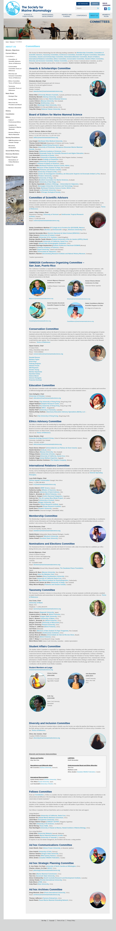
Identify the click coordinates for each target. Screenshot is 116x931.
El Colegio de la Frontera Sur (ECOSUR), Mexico (67, 227)
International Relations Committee (41, 59)
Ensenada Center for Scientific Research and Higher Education (62, 153)
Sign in (104, 3)
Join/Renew (106, 5)
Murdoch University (51, 536)
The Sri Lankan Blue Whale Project (51, 498)
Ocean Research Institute (52, 506)
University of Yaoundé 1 (49, 837)
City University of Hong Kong (49, 401)
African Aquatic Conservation (39, 480)
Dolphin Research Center (50, 404)
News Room (10, 93)
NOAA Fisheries (51, 494)
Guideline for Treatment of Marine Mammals (15, 127)
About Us (94, 15)
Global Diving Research (50, 145)
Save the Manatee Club (46, 574)
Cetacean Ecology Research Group (41, 438)
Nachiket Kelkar (34, 374)
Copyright (51, 920)
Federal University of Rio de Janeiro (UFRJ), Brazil (69, 239)
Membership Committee (85, 53)
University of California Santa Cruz (49, 578)
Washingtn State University (47, 105)
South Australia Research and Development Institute (62, 878)
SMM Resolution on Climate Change (15, 141)
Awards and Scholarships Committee (50, 57)
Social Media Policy (12, 151)
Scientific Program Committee (86, 55)
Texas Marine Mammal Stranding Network (53, 900)
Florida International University (51, 880)
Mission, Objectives (12, 50)
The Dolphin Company (58, 460)
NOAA (50, 868)
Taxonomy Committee (50, 55)
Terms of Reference (43, 342)
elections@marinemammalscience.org (46, 564)
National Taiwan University (51, 109)
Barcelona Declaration (12, 146)
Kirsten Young (34, 370)
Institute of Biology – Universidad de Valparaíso (62, 184)
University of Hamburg (48, 157)
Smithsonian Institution (51, 633)
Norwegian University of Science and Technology (55, 186)
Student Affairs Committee (94, 59)
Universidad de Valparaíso (47, 251)
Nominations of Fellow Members (14, 161)
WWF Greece (45, 488)
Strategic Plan (13, 96)
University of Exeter (47, 155)
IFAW (40, 882)
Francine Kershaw (35, 380)
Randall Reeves (34, 357)
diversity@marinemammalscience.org (46, 738)
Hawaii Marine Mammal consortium (51, 817)
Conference (82, 15)
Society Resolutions (13, 137)
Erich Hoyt (32, 361)
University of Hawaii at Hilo (47, 172)
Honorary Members (12, 154)
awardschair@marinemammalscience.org (47, 91)
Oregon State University (48, 616)
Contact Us (9, 165)
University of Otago (46, 178)
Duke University (43, 884)
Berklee (47, 229)
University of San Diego (48, 182)
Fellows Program (12, 157)
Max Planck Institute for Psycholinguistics (53, 580)
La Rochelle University (48, 190)
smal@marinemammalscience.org (41, 670)
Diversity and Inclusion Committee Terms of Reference (15, 75)
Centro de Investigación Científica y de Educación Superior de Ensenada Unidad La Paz (69, 174)
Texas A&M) (44, 826)
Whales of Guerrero (49, 490)
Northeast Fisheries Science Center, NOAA (55, 165)
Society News (13, 99)
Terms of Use (61, 920)
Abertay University (49, 97)
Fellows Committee (60, 61)
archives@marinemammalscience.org (46, 894)
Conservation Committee (75, 59)
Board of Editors (94, 57)
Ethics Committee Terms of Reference (15, 82)
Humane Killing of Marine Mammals (14, 133)
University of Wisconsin (50, 622)
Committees (9, 56)
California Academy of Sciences (50, 151)
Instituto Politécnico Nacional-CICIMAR (66, 245)
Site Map (43, 920)
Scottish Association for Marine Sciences (53, 180)
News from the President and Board (15, 103)
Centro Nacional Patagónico (52, 496)
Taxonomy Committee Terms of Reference (15, 88)
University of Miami (36, 603)
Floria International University (54, 892)
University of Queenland (47, 161)
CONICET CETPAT (52, 822)
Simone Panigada (35, 378)
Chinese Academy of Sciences (48, 247)
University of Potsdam (37, 396)
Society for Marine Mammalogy (32, 5)
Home (7, 41)
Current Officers (11, 53)
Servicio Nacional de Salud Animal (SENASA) (63, 233)
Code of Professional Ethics (15, 121)
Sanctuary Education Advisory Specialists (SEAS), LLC (66, 412)
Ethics (8, 117)
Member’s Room (106, 15)
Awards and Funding (66, 15)
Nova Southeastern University (53, 576)
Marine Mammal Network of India (51, 835)
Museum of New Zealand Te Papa (48, 167)
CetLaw (43, 450)
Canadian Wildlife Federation (86, 772)
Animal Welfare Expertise (48, 458)
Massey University (47, 101)
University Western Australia (48, 95)
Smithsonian (45, 103)
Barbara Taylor (34, 359)
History (8, 111)
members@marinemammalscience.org (46, 530)
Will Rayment (33, 367)
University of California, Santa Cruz (55, 241)
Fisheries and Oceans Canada (50, 170)
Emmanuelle (57, 229)
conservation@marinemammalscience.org (48, 354)
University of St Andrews (45, 824)
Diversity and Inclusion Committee (41, 61)
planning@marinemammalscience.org (46, 870)
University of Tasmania (48, 410)
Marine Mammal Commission (47, 874)
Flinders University (45, 176)
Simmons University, (75, 229)
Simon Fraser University (51, 848)
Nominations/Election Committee (75, 57)
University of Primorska (46, 147)
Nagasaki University (47, 612)
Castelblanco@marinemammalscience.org (80, 321)
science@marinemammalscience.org (46, 220)
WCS (44, 408)
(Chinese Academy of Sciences (48, 163)
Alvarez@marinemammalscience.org (78, 299)
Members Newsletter (15, 107)
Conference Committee (67, 55)
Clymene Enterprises (50, 898)
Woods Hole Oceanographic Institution (52, 243)
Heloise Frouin (34, 365)
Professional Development (47, 15)
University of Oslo (45, 851)
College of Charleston (50, 159)
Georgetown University (46, 819)
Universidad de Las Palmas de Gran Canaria (61, 448)
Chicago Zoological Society (51, 192)
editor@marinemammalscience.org (45, 137)
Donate (95, 4)
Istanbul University (50, 779)
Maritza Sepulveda (35, 372)
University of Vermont (51, 214)
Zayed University (43, 249)
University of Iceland (47, 235)
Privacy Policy (71, 920)
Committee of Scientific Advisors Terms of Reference (15, 61)
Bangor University (44, 502)
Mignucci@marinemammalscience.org (41, 298)
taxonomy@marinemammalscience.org (47, 609)
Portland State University (49, 538)
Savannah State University (45, 876)
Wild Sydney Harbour (48, 855)
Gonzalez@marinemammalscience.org (40, 321)
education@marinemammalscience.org (47, 398)
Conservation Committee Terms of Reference (15, 68)
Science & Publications (28, 15)
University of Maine (47, 618)
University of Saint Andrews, (50, 492)
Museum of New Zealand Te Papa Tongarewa (52, 631)
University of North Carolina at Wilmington (61, 866)
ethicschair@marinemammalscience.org (47, 444)
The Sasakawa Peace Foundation (71, 568)
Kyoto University (44, 781)
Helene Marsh (34, 376)
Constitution (10, 114)
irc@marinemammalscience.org (44, 484)
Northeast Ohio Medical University (51, 141)
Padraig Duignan (35, 363)
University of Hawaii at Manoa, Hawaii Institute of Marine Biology (63, 828)
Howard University (48, 624)
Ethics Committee (60, 59)
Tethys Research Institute (49, 504)
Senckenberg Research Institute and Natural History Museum (63, 253)
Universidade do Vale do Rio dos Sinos (60, 635)
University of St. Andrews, (48, 237)
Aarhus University (46, 767)
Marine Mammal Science (57, 99)
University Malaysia (45, 833)
